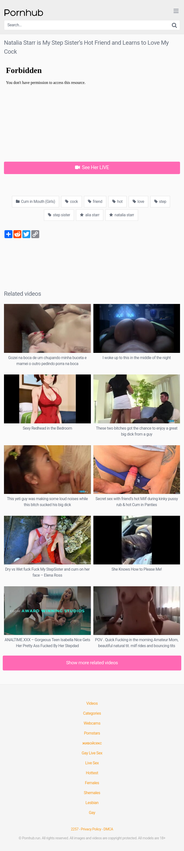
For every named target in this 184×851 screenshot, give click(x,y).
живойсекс (92, 743)
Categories (92, 713)
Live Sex (92, 763)
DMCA (108, 829)
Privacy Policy (91, 829)
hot (117, 201)
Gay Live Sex (92, 753)
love (138, 201)
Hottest (92, 773)
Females (92, 782)
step (160, 201)
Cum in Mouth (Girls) (35, 201)
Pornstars (92, 733)
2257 (74, 829)
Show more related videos (92, 663)
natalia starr (121, 215)
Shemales (92, 792)
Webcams (92, 723)
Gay (92, 812)
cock (71, 201)
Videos (92, 703)
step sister (59, 215)
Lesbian (91, 802)
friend (95, 201)
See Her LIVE (92, 167)
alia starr (89, 215)
